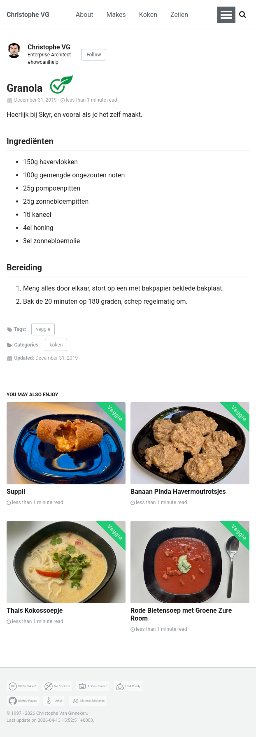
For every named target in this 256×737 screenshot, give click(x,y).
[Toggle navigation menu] (226, 15)
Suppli (16, 491)
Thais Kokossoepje (35, 610)
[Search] (242, 15)
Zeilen (179, 15)
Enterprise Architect (49, 55)
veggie (43, 329)
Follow (93, 55)
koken (56, 345)
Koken (148, 15)
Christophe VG (28, 15)
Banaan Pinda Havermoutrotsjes (178, 491)
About (84, 15)
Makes (116, 15)
